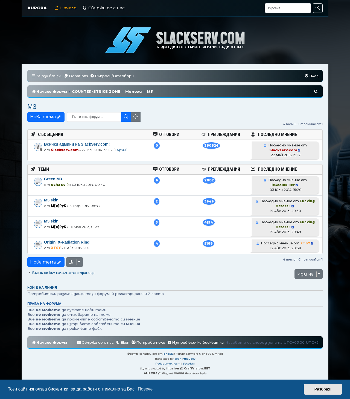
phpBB (168, 353)
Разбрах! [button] (323, 389)
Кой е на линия (42, 288)
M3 (31, 106)
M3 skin (51, 221)
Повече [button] (145, 389)
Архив (121, 150)
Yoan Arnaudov (185, 358)
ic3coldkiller (283, 185)
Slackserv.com (64, 150)
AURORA (37, 7)
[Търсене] (288, 8)
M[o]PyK (58, 206)
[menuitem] (76, 76)
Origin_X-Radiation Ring (66, 242)
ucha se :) (60, 185)
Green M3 (53, 179)
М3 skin (51, 200)
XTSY (56, 248)
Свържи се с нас (104, 7)
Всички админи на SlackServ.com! (77, 144)
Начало (65, 7)
